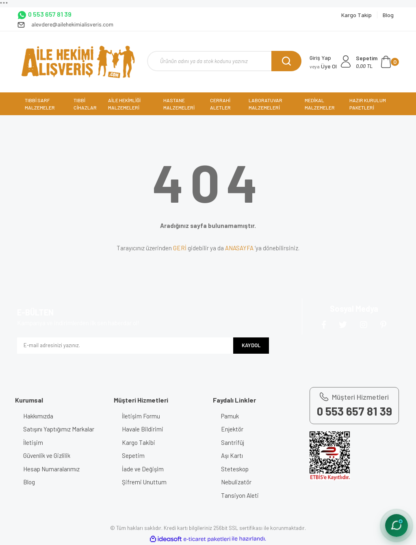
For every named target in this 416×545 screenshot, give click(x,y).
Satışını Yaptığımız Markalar (58, 429)
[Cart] (377, 62)
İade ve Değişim (143, 469)
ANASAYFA (239, 248)
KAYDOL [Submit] (251, 345)
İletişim (33, 442)
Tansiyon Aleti (240, 495)
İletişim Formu (141, 416)
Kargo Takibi (138, 442)
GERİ (179, 248)
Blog (29, 482)
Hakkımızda (38, 416)
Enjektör (232, 429)
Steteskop (235, 469)
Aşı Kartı (232, 455)
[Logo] (77, 62)
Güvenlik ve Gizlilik (46, 455)
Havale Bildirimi (142, 429)
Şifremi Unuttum (144, 482)
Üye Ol (323, 66)
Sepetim (133, 455)
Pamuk (230, 416)
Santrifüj (232, 442)
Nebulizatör (236, 482)
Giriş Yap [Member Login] (320, 57)
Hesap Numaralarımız (51, 469)
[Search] (224, 61)
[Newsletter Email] (125, 345)
